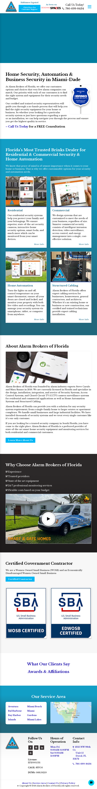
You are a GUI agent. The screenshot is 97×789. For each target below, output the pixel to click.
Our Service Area (48, 696)
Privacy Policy (67, 783)
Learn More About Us (20, 440)
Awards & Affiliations (48, 671)
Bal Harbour (15, 711)
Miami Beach (34, 706)
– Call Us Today (17, 126)
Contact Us (53, 783)
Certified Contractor (20, 579)
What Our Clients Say (48, 664)
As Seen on (51, 4)
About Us (26, 783)
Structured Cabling (65, 285)
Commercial (60, 210)
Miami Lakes (34, 719)
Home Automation (20, 285)
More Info (39, 244)
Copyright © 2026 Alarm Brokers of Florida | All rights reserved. (49, 786)
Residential (15, 210)
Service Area (39, 783)
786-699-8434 (73, 8)
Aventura (13, 706)
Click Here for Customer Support (29, 8)
